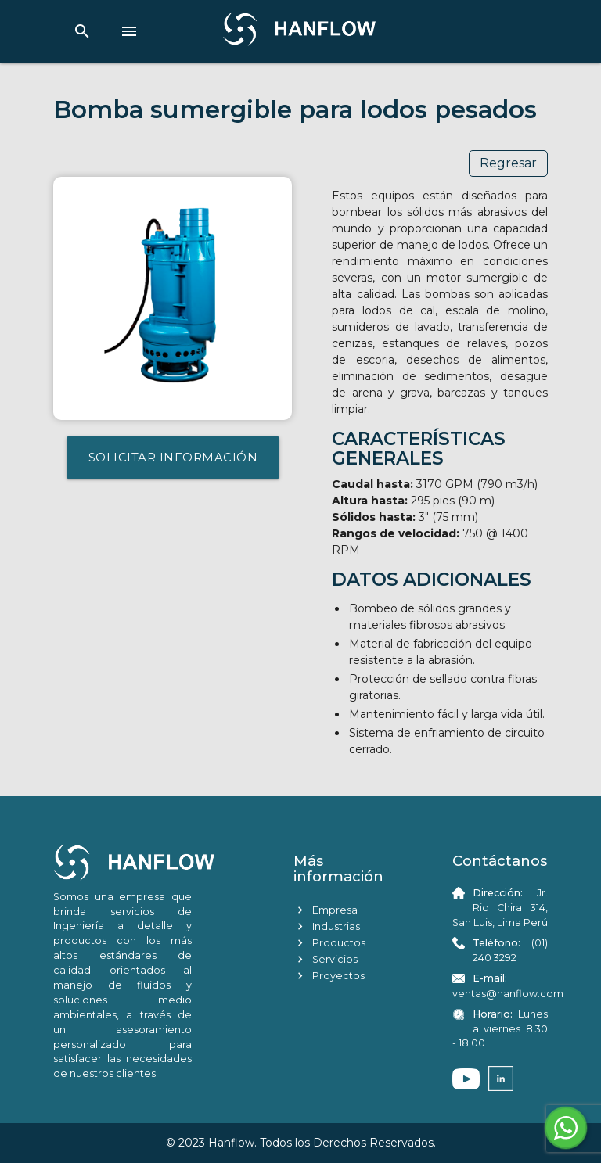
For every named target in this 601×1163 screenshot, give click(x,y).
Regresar (508, 163)
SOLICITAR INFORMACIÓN (173, 457)
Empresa (325, 910)
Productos (329, 942)
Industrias (326, 926)
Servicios (325, 959)
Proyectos (329, 975)
